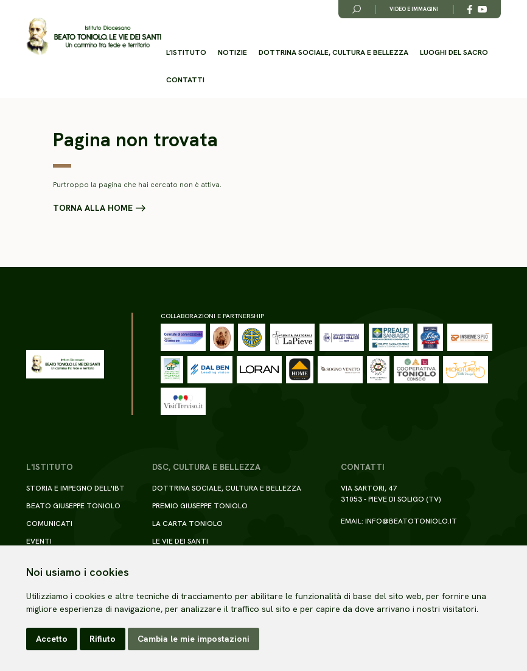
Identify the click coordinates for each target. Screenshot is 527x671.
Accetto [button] (52, 638)
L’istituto (186, 52)
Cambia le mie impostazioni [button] (194, 638)
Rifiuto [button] (102, 638)
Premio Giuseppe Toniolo (200, 506)
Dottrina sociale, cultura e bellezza (333, 52)
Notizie (232, 52)
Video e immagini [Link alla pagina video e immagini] (414, 9)
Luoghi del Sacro (454, 52)
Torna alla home (93, 208)
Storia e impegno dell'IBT (75, 488)
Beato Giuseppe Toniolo (73, 506)
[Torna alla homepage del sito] (93, 36)
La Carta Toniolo (187, 523)
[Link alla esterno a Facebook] (469, 9)
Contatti (185, 80)
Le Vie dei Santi (180, 541)
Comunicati (49, 523)
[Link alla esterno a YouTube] (482, 9)
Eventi (39, 541)
